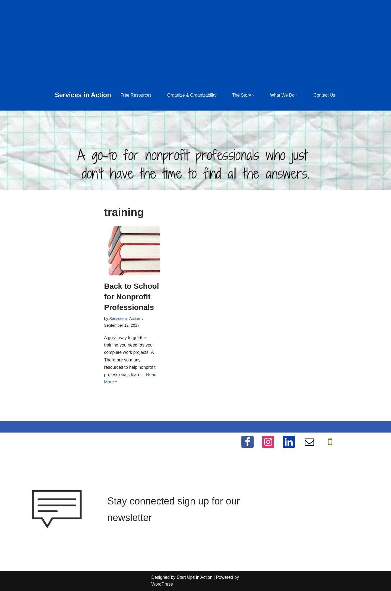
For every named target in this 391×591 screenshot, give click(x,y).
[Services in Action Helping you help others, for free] (83, 95)
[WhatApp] (330, 442)
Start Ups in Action (195, 577)
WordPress (162, 584)
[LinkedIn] (289, 442)
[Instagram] (268, 442)
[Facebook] (247, 442)
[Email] (309, 442)
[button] (253, 95)
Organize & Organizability (191, 95)
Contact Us (324, 95)
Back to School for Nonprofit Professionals (131, 297)
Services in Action (124, 318)
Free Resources (136, 95)
